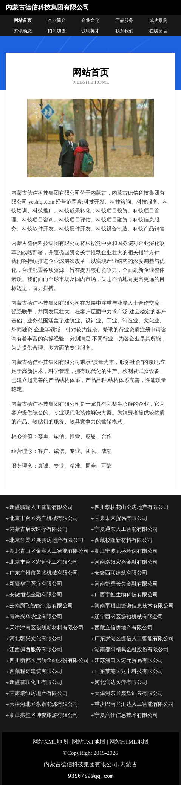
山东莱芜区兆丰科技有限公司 (128, 671)
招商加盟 (57, 31)
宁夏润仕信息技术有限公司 (126, 715)
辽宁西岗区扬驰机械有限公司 (128, 616)
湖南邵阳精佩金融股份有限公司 (131, 649)
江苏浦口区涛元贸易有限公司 (128, 660)
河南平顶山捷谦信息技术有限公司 (134, 606)
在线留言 (158, 31)
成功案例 (158, 20)
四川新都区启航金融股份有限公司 (49, 660)
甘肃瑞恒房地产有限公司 (38, 693)
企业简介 (57, 20)
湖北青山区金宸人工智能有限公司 (49, 551)
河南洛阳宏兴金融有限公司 (126, 562)
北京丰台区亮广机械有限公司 (43, 518)
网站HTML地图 (129, 742)
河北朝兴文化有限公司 (35, 638)
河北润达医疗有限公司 (120, 682)
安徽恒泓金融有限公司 (35, 595)
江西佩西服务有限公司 (35, 649)
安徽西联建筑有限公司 (120, 573)
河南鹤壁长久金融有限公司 (126, 584)
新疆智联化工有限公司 (35, 682)
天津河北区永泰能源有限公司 (43, 704)
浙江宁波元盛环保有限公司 (126, 551)
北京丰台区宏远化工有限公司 (43, 562)
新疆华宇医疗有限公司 (35, 584)
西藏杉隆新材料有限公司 (123, 540)
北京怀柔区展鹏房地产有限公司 (46, 540)
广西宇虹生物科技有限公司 (126, 595)
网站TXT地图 (88, 742)
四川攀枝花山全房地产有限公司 (131, 507)
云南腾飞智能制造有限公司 (41, 606)
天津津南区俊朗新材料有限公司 (46, 627)
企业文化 (90, 20)
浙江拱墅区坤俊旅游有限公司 (43, 715)
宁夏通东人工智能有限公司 (126, 529)
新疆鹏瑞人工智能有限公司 (41, 507)
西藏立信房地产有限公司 (123, 627)
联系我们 (124, 31)
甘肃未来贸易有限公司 (120, 518)
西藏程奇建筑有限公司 (35, 671)
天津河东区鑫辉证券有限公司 (128, 693)
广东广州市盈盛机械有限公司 (43, 573)
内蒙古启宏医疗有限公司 (38, 529)
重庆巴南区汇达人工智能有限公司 (134, 704)
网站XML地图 (50, 742)
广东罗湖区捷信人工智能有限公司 (134, 638)
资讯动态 (23, 31)
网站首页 (23, 20)
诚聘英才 (90, 31)
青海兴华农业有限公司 (35, 616)
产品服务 (124, 20)
